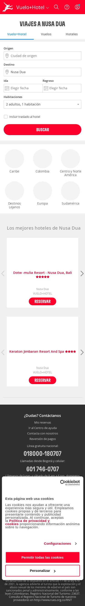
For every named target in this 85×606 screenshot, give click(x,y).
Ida (6, 81)
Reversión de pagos (42, 439)
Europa (43, 193)
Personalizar (43, 571)
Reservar (42, 301)
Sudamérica (70, 193)
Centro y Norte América (70, 163)
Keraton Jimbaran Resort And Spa (42, 351)
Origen (8, 48)
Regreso (48, 81)
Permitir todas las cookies (43, 557)
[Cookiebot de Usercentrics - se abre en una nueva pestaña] (60, 483)
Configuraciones (57, 543)
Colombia (43, 161)
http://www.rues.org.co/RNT (53, 600)
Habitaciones (13, 97)
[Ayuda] (67, 7)
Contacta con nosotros (42, 433)
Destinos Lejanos (14, 195)
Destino (9, 64)
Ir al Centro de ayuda (43, 428)
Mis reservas (42, 422)
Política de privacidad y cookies (27, 522)
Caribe (14, 161)
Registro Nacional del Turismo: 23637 (54, 593)
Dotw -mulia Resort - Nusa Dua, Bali (42, 275)
